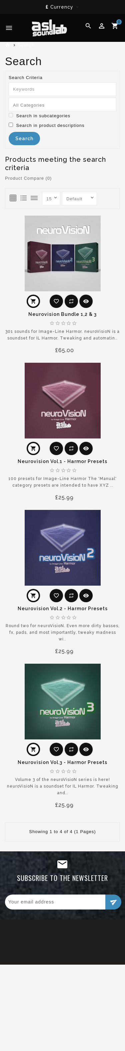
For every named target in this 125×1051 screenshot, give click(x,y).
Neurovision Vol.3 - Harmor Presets (62, 762)
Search (26, 45)
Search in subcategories (39, 115)
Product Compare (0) (28, 178)
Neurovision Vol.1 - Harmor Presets (62, 461)
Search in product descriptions (46, 125)
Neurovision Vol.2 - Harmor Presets (63, 608)
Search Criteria (26, 77)
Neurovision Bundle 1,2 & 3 (62, 314)
